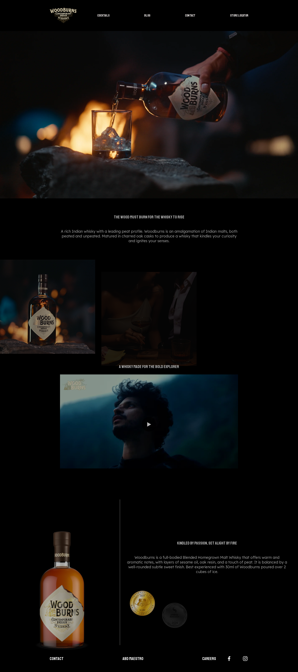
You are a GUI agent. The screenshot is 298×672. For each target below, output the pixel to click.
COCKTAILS (103, 16)
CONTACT (190, 16)
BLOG (147, 16)
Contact (57, 658)
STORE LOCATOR (239, 16)
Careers (209, 658)
